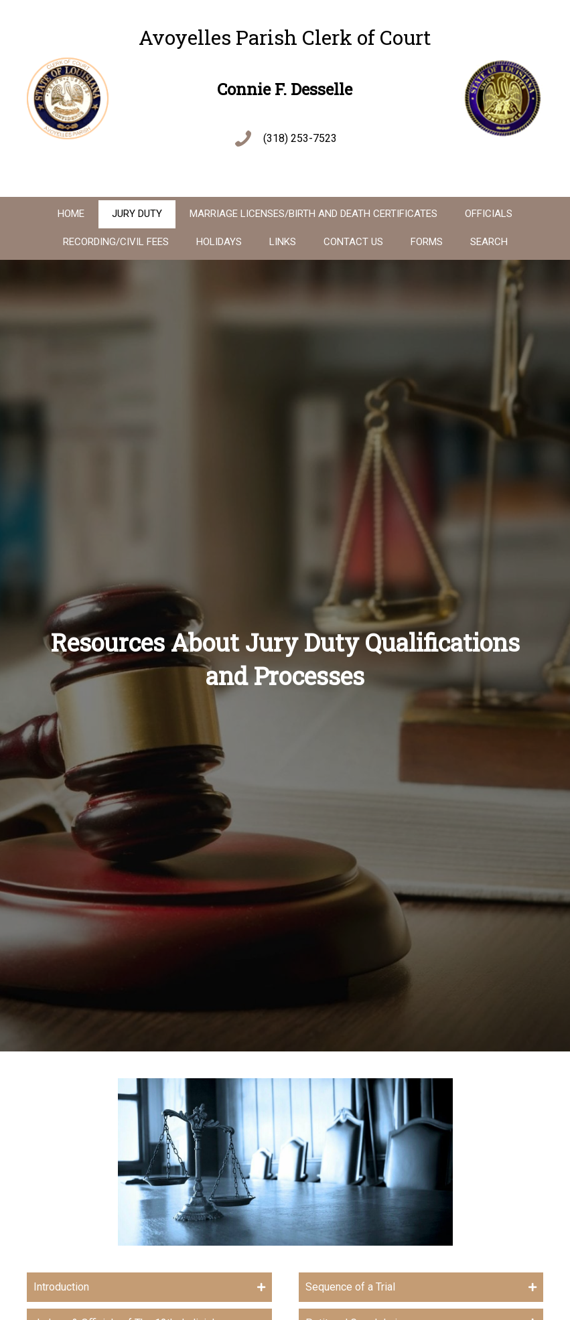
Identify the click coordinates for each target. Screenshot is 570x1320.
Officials (488, 214)
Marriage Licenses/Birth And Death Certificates (313, 214)
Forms (427, 242)
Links (282, 242)
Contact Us (353, 242)
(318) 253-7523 (300, 138)
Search (489, 242)
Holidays (219, 242)
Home (71, 214)
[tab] (149, 1286)
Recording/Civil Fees (116, 242)
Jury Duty (137, 214)
